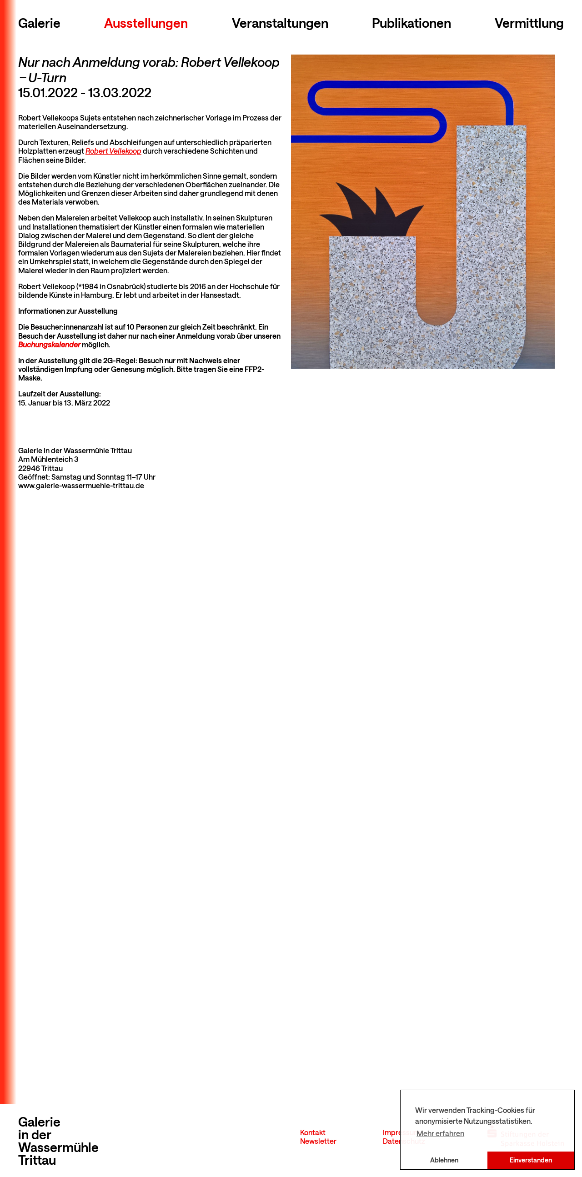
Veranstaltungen (280, 22)
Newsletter (318, 1141)
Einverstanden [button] (531, 1160)
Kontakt (313, 1132)
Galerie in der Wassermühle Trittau (58, 1140)
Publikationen (411, 22)
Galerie (39, 22)
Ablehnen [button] (444, 1160)
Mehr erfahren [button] (440, 1133)
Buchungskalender (50, 344)
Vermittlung (529, 22)
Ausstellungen (146, 22)
